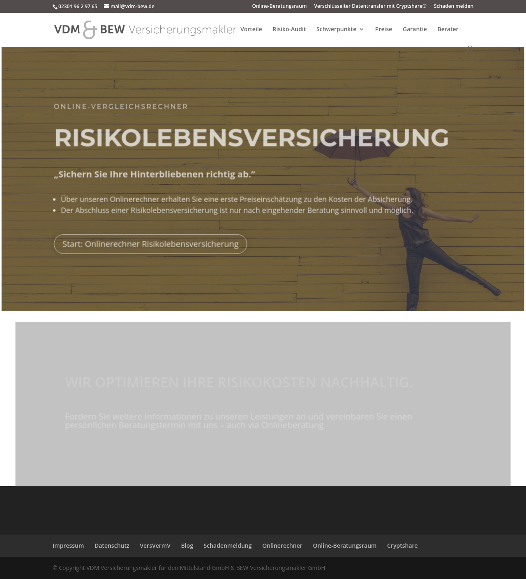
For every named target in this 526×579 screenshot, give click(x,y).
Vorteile (251, 29)
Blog (187, 545)
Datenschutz (112, 545)
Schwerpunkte (336, 29)
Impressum (68, 545)
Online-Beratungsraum (279, 6)
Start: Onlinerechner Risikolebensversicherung (151, 241)
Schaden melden (453, 6)
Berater (448, 29)
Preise (383, 29)
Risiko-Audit (289, 29)
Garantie (415, 29)
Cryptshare (402, 545)
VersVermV (155, 545)
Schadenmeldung (228, 545)
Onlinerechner (282, 545)
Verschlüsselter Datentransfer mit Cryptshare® (370, 6)
